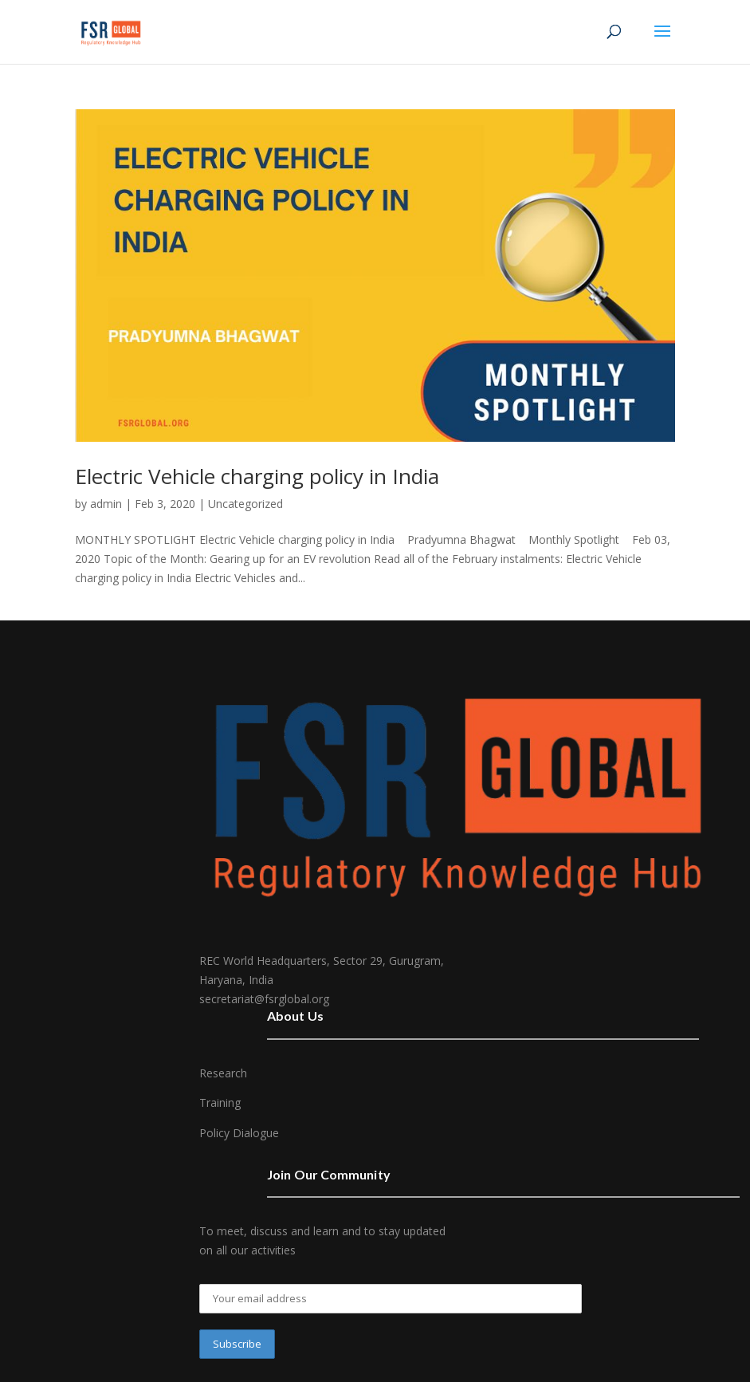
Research (223, 1073)
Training (220, 1102)
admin (106, 503)
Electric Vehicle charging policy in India (257, 476)
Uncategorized (245, 503)
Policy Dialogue (239, 1132)
